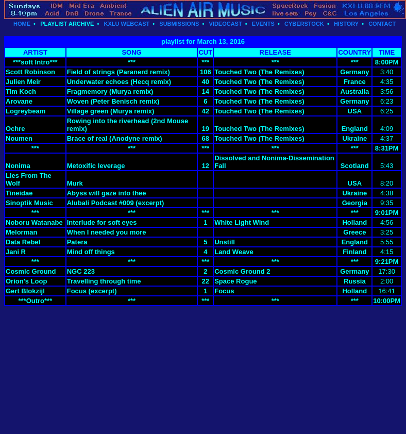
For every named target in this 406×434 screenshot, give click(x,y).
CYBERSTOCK (304, 24)
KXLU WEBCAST (127, 24)
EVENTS (263, 24)
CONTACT (382, 24)
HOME (21, 24)
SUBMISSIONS (179, 24)
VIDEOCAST (225, 24)
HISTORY (346, 24)
